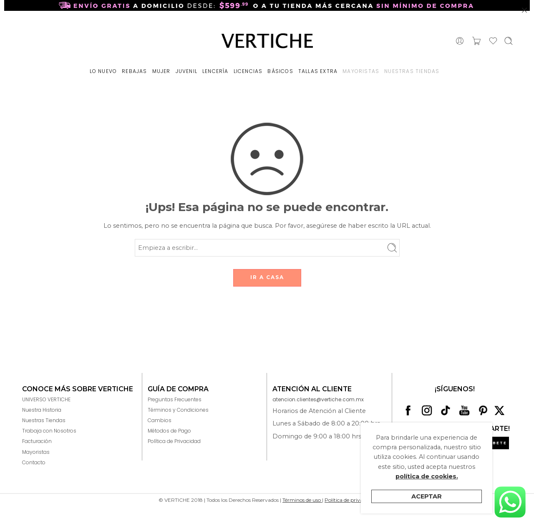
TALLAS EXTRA (318, 71)
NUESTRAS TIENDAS (411, 71)
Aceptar (426, 496)
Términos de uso (302, 500)
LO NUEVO (103, 71)
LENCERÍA (215, 71)
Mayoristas (36, 452)
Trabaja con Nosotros (49, 430)
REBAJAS (134, 71)
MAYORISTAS (361, 71)
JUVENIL (186, 71)
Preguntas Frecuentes (175, 399)
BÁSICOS (280, 71)
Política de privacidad (350, 500)
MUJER (161, 71)
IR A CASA (267, 277)
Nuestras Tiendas (43, 420)
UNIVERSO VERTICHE (46, 399)
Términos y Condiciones (178, 409)
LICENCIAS (248, 71)
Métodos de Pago (169, 430)
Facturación (37, 441)
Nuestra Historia (41, 409)
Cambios (159, 420)
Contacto (33, 462)
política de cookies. (426, 476)
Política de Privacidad (174, 441)
